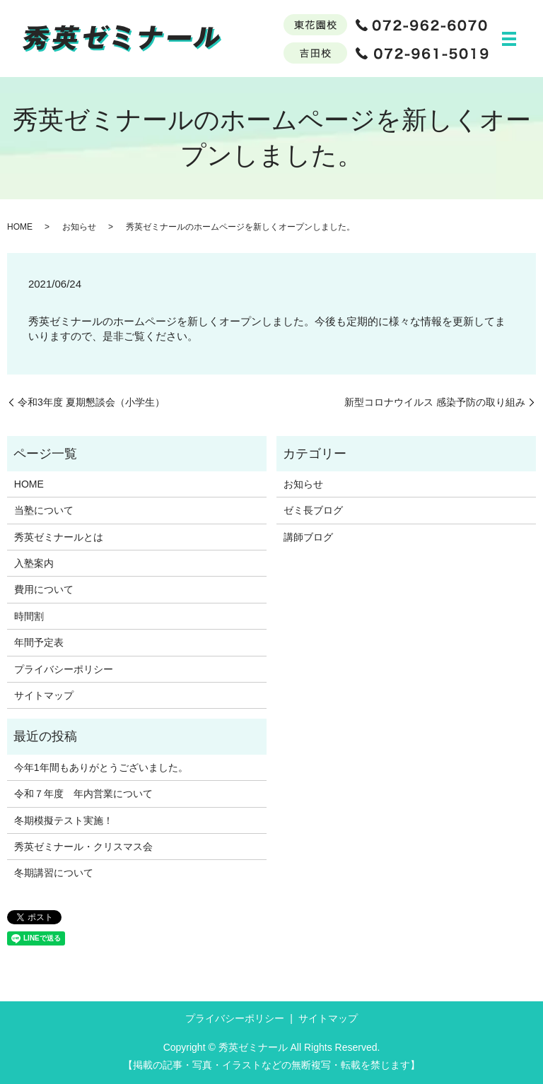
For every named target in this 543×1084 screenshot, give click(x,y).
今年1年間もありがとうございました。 (101, 767)
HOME (20, 227)
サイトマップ (44, 695)
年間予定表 (39, 642)
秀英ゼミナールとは (58, 537)
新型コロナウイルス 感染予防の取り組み (434, 402)
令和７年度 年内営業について (83, 793)
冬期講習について (53, 872)
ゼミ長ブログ (313, 510)
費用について (44, 589)
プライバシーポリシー (63, 669)
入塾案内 (34, 563)
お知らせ (79, 227)
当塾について (44, 510)
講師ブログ (308, 537)
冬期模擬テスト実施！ (63, 820)
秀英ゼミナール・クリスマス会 (83, 846)
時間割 (29, 616)
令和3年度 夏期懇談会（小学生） (91, 402)
